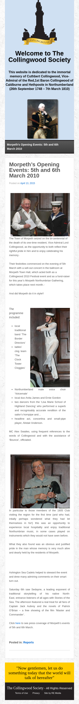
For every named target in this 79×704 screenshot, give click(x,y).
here (18, 623)
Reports (28, 642)
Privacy (36, 693)
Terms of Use (21, 693)
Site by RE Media (52, 693)
